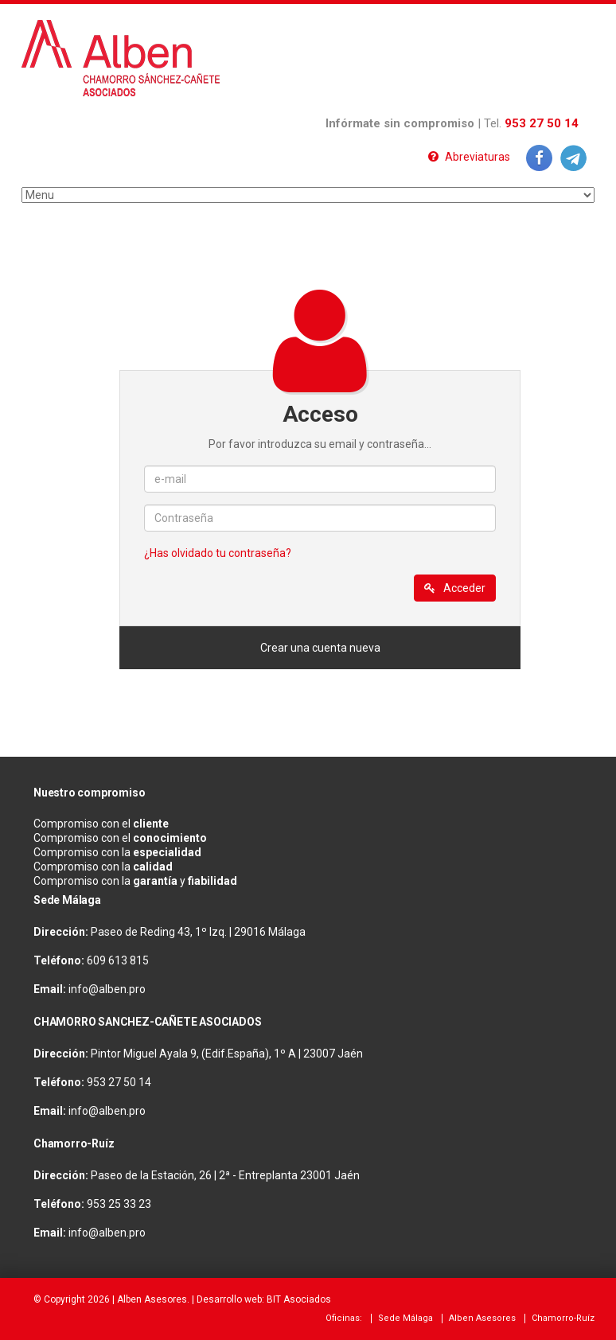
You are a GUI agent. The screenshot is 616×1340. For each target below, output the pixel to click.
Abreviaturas (469, 157)
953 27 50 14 (542, 123)
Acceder (454, 588)
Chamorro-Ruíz (563, 1318)
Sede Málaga (405, 1318)
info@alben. (98, 989)
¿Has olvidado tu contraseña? (217, 553)
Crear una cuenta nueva (320, 647)
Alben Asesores (152, 1299)
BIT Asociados (299, 1299)
